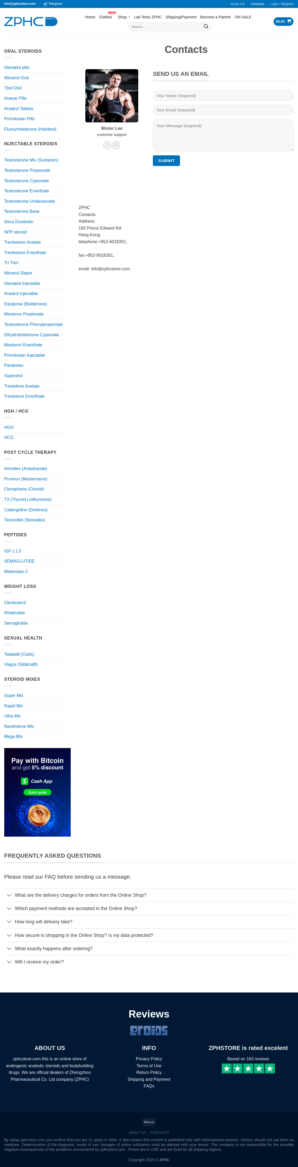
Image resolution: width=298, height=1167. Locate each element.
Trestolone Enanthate (24, 396)
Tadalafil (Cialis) (19, 654)
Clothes (106, 15)
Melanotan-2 (16, 571)
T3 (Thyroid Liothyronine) (28, 499)
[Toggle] (9, 895)
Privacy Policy (149, 1059)
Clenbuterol (15, 602)
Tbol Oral (13, 88)
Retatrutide (14, 613)
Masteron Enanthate (23, 345)
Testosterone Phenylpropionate (33, 324)
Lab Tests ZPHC (148, 17)
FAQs (149, 1086)
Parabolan (14, 365)
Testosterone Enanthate (26, 191)
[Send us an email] (116, 145)
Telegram (52, 4)
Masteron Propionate (24, 314)
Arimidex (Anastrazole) (25, 468)
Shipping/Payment (180, 17)
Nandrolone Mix (19, 726)
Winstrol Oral (16, 78)
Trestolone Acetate (22, 386)
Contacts (257, 4)
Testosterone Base (22, 211)
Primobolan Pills (19, 119)
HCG (9, 437)
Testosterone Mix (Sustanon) (31, 160)
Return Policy (149, 1072)
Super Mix (13, 695)
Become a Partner (215, 17)
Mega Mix (13, 736)
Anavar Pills (15, 98)
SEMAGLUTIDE (19, 561)
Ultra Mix (12, 716)
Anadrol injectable (21, 293)
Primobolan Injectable (24, 355)
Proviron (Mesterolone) (26, 479)
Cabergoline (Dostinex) (26, 510)
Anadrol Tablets (18, 108)
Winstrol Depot (18, 273)
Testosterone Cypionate (26, 180)
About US (237, 4)
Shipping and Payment (149, 1079)
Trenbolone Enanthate (25, 252)
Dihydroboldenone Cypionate (31, 335)
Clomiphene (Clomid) (24, 489)
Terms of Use (148, 1066)
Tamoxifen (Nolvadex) (24, 520)
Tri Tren (11, 262)
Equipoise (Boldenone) (25, 304)
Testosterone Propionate (27, 170)
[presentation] (193, 180)
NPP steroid (15, 232)
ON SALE (243, 17)
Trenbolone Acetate (22, 242)
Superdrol (13, 375)
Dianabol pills (17, 67)
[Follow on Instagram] (107, 145)
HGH (9, 427)
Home (90, 17)
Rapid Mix (13, 706)
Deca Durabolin (18, 221)
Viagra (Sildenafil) (21, 664)
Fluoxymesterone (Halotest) (30, 129)
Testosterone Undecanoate (29, 201)
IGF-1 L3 (12, 551)
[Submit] (206, 26)
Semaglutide (16, 623)
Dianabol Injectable (22, 283)
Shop (124, 16)
